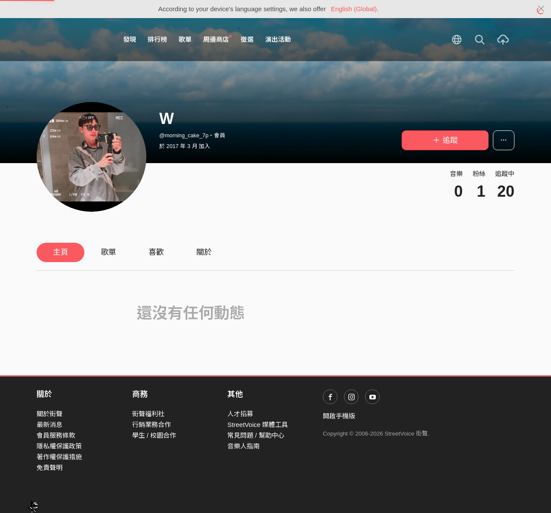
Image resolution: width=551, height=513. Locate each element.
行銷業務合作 (151, 424)
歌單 (185, 39)
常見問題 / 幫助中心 (256, 435)
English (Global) (354, 8)
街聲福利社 (148, 413)
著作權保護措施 (59, 456)
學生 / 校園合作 (154, 435)
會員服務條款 (56, 435)
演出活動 (278, 39)
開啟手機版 (339, 416)
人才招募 (240, 413)
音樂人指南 (243, 446)
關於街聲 (49, 413)
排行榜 (157, 39)
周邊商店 (217, 39)
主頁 (60, 252)
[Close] (541, 9)
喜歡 (156, 252)
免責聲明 (49, 467)
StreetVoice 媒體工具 (257, 424)
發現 (129, 39)
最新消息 (49, 424)
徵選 (247, 39)
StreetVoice (72, 39)
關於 (204, 252)
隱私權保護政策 (59, 446)
